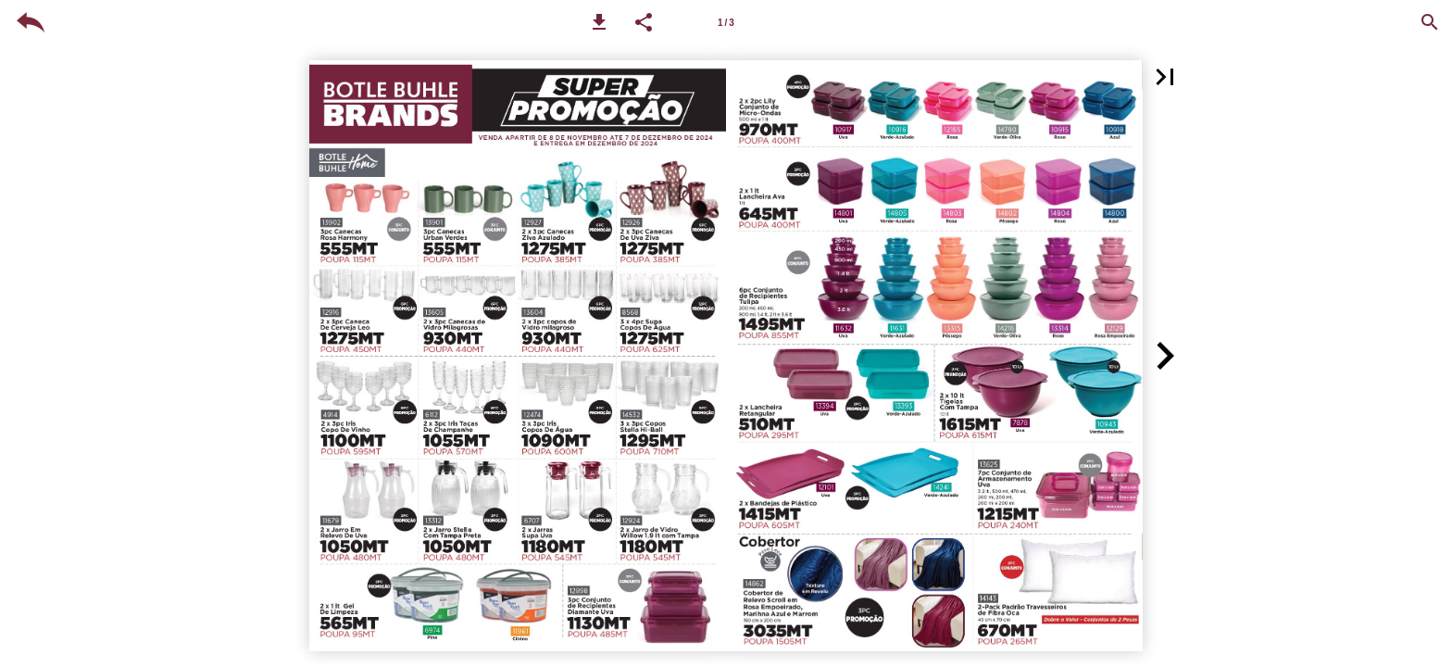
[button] (599, 22)
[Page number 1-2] (726, 22)
